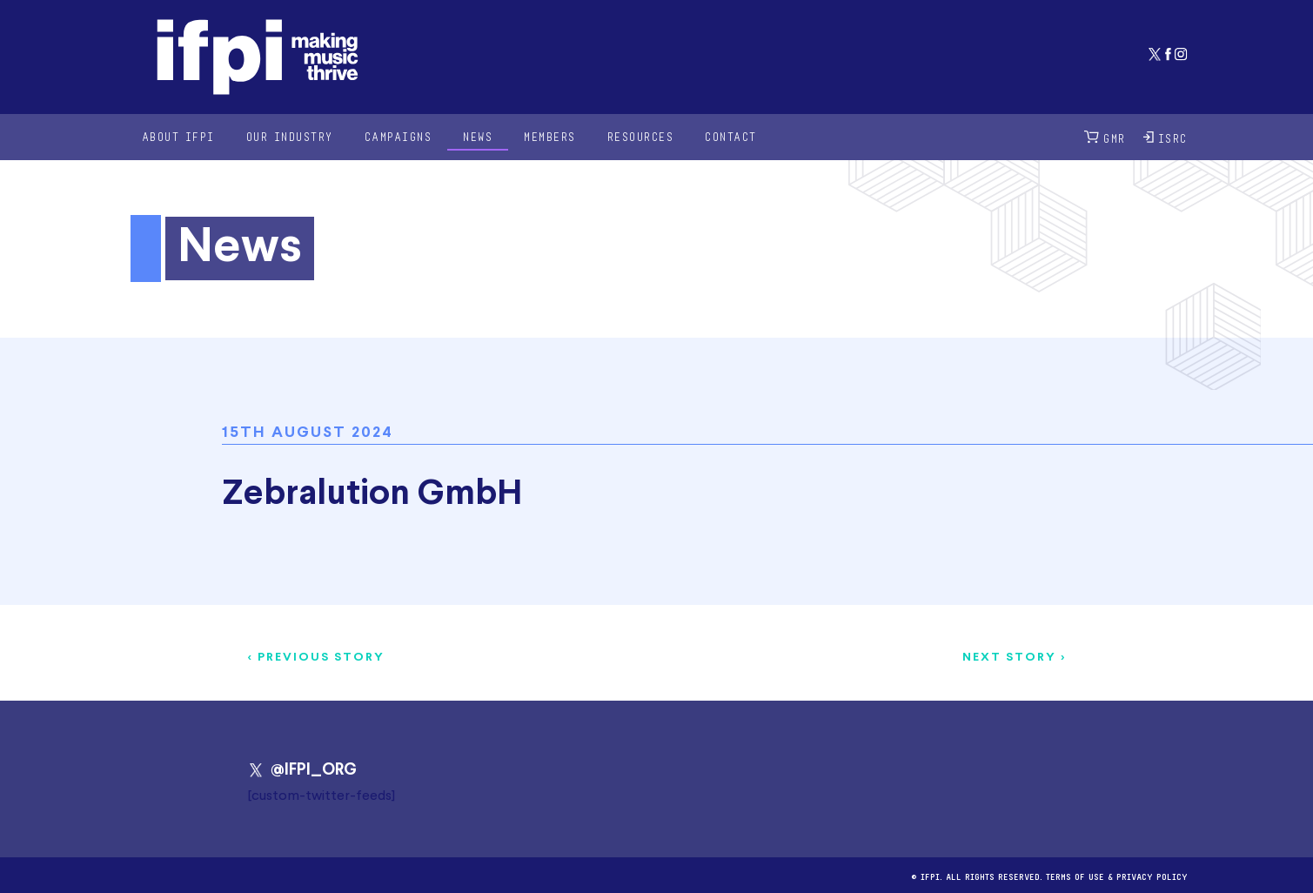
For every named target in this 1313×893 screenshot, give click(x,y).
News (477, 136)
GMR (1105, 137)
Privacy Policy (1152, 875)
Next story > (1014, 657)
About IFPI (178, 136)
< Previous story (316, 657)
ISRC (1165, 137)
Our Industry (289, 136)
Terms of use (1075, 875)
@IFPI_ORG (302, 770)
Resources (640, 136)
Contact (731, 136)
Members (550, 136)
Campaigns (398, 136)
